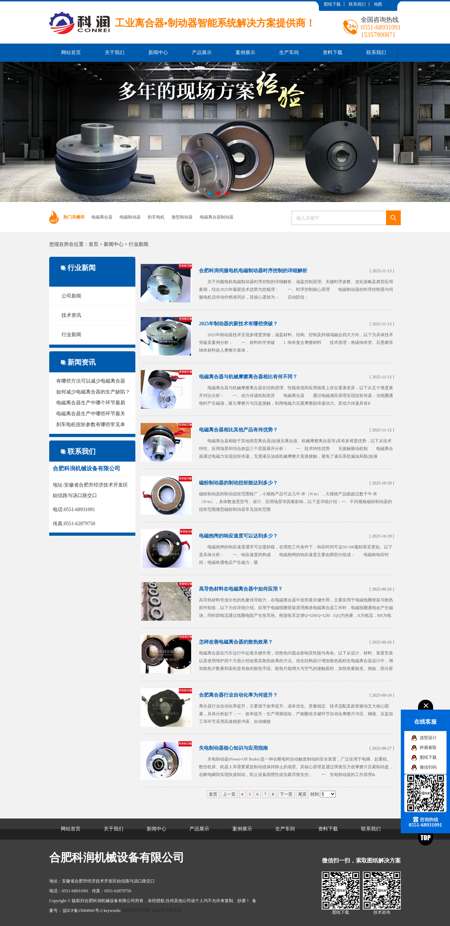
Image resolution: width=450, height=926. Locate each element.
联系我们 (357, 4)
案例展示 (245, 52)
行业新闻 (138, 244)
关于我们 (114, 52)
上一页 (229, 794)
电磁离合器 (101, 217)
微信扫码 (428, 767)
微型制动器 (182, 217)
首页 (93, 244)
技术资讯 (71, 315)
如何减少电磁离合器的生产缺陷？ (93, 391)
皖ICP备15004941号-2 (83, 910)
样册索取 (428, 747)
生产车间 (289, 52)
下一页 (286, 794)
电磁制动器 (130, 217)
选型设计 (428, 737)
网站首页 (71, 52)
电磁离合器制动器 (216, 217)
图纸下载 (332, 4)
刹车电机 (156, 217)
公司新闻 (71, 296)
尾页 (302, 794)
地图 (378, 4)
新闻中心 (158, 52)
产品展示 (202, 52)
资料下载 (332, 52)
